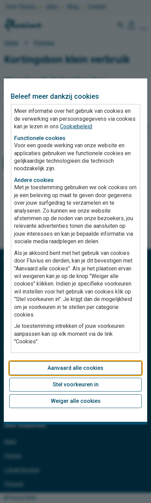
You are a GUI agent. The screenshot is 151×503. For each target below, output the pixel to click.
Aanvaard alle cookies (75, 368)
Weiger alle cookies (76, 401)
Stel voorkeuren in (76, 384)
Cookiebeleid (76, 126)
